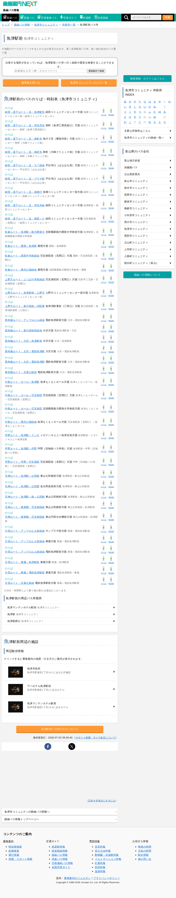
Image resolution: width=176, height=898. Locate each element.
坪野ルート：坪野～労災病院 (22, 461)
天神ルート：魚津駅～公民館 (22, 475)
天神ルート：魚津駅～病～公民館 (25, 496)
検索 (167, 17)
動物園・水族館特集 (107, 854)
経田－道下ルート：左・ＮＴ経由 (25, 165)
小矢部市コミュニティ (137, 215)
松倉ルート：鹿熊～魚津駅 (21, 245)
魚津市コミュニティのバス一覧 (88, 82)
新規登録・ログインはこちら (147, 78)
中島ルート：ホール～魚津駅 (22, 381)
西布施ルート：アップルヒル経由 (25, 320)
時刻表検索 (15, 846)
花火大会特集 (103, 850)
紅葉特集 (100, 863)
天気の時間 (144, 850)
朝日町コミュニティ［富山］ (141, 263)
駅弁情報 (143, 854)
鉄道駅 (85, 17)
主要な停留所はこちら (137, 130)
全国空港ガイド (61, 867)
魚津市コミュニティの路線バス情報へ (27, 811)
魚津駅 (22, 614)
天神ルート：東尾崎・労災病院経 (25, 507)
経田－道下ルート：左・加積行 (23, 191)
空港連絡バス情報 (62, 863)
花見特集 (100, 846)
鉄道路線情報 (60, 850)
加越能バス (131, 167)
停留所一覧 (69, 24)
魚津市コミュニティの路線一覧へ (144, 137)
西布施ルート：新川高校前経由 (23, 330)
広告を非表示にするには (102, 800)
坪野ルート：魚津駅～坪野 (21, 448)
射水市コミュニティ (136, 187)
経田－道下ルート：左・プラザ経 (25, 178)
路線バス (10, 17)
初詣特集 (100, 867)
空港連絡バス (47, 17)
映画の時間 (144, 846)
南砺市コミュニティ (136, 208)
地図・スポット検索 (20, 859)
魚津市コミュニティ (46, 24)
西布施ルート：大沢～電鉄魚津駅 (25, 351)
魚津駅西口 (25, 621)
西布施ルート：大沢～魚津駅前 (23, 340)
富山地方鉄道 (132, 160)
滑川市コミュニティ (136, 222)
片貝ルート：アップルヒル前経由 (25, 530)
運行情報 (14, 854)
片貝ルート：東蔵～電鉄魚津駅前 (25, 572)
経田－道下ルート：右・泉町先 (23, 138)
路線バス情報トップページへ (21, 819)
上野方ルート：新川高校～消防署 (25, 306)
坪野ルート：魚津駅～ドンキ (22, 435)
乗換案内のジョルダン (77, 878)
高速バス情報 (60, 859)
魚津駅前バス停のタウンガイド (59, 729)
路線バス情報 (11, 10)
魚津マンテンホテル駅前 (33, 607)
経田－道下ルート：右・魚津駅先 (25, 112)
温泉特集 (100, 871)
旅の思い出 (144, 859)
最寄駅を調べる (31, 82)
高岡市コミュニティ (136, 194)
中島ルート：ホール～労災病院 (23, 395)
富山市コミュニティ (136, 181)
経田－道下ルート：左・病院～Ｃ (25, 218)
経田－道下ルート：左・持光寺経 (25, 205)
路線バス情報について (147, 274)
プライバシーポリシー (106, 878)
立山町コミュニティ (136, 242)
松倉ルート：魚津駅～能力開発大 (25, 231)
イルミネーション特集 (108, 859)
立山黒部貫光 (132, 174)
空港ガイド (68, 17)
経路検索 (14, 850)
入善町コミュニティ (136, 256)
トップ (6, 24)
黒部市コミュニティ (136, 235)
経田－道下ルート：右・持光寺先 (25, 125)
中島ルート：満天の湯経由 (21, 421)
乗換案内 (8, 841)
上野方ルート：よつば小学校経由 (25, 279)
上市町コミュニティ (136, 249)
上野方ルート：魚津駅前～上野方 (25, 292)
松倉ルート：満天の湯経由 (21, 269)
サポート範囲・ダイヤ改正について (96, 737)
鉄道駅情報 (58, 846)
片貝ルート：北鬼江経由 (19, 582)
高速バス (27, 17)
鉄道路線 (101, 17)
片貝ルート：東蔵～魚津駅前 (22, 562)
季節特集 (94, 841)
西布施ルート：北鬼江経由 (21, 372)
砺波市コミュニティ (136, 201)
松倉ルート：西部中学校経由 (22, 255)
